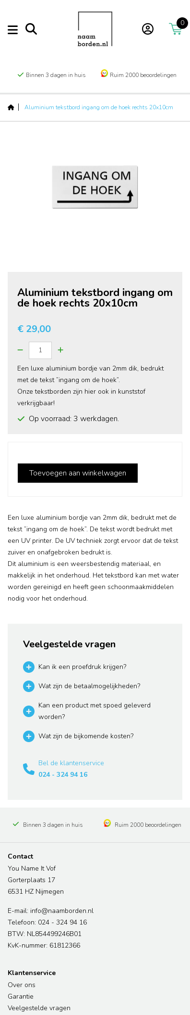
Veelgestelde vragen (39, 1008)
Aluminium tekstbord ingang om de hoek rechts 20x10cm (98, 107)
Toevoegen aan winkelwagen (77, 473)
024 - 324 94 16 (62, 774)
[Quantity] (40, 350)
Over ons (22, 984)
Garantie (21, 996)
